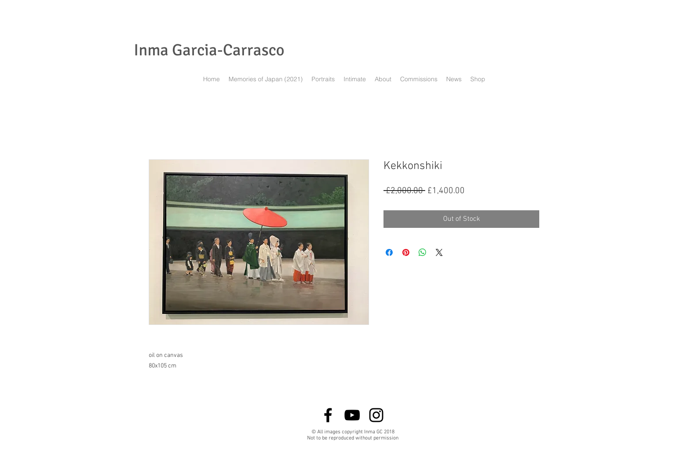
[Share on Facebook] (389, 252)
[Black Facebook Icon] (328, 415)
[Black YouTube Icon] (352, 415)
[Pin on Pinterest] (406, 252)
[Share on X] (439, 252)
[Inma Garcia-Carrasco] (209, 50)
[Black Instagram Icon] (376, 415)
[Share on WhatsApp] (422, 252)
